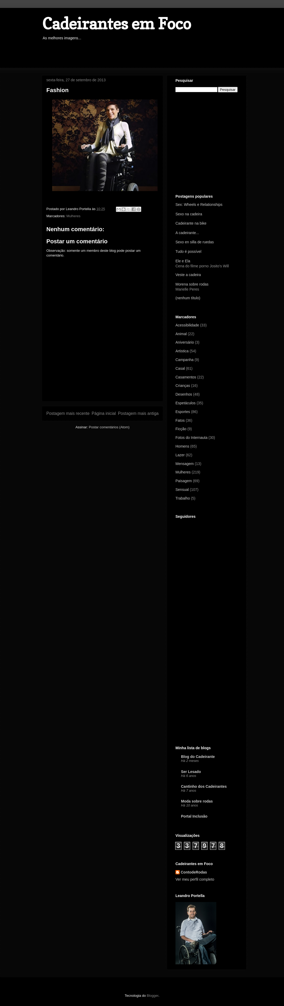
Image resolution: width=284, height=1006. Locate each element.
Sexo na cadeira (188, 214)
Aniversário (184, 342)
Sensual (182, 489)
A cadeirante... (187, 233)
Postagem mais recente (68, 413)
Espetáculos (185, 403)
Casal (180, 368)
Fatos (180, 420)
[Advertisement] (138, 55)
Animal (181, 334)
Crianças (182, 385)
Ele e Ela (182, 261)
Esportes (182, 412)
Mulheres (73, 216)
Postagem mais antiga (138, 413)
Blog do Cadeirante (198, 756)
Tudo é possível (188, 251)
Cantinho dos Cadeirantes (204, 786)
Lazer (180, 455)
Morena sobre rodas (191, 284)
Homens (182, 446)
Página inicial (104, 413)
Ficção (180, 429)
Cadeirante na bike (191, 223)
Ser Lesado (191, 772)
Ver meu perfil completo (194, 879)
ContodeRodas (194, 872)
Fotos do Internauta (191, 437)
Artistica (182, 351)
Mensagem (184, 464)
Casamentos (185, 377)
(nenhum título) (187, 298)
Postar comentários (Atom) (109, 427)
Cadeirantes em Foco (116, 23)
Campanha (184, 360)
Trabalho (182, 498)
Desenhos (183, 394)
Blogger (152, 996)
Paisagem (183, 481)
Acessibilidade (187, 325)
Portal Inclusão (194, 816)
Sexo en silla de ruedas (194, 242)
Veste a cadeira (188, 275)
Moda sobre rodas (197, 801)
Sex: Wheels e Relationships (198, 204)
